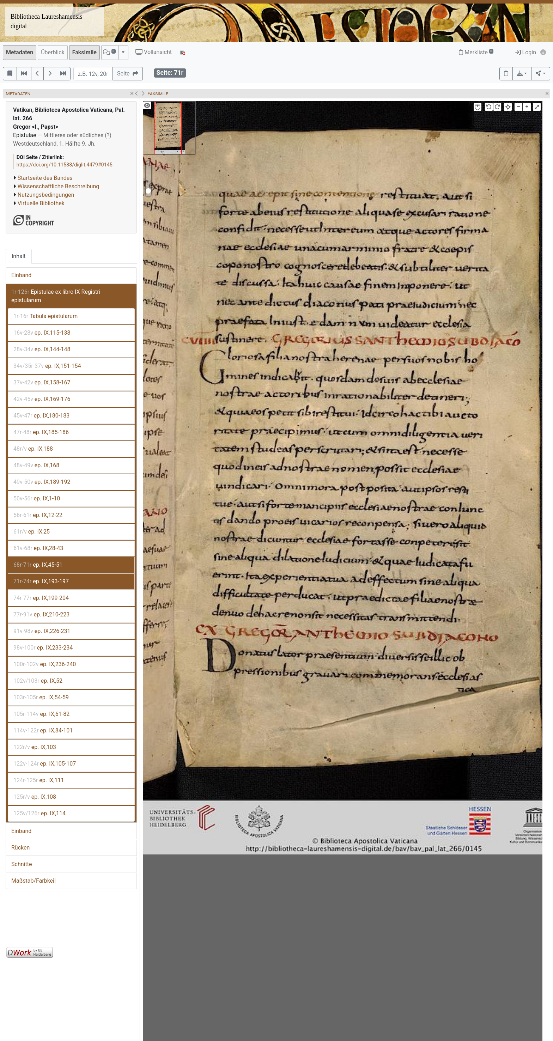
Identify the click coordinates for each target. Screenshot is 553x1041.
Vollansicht (153, 52)
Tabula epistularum (45, 316)
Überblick (53, 52)
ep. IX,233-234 (43, 647)
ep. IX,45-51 (37, 564)
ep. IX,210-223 (41, 614)
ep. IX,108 (34, 796)
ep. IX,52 (37, 680)
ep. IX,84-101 (43, 730)
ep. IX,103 (34, 747)
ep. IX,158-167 (42, 382)
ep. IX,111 (38, 780)
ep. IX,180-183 (41, 415)
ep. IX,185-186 (41, 432)
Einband (21, 275)
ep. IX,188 (33, 448)
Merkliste (476, 52)
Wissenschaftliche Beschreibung (58, 186)
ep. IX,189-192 (42, 482)
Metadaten (19, 52)
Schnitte (21, 864)
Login (525, 52)
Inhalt (19, 256)
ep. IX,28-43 (38, 548)
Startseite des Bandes (45, 178)
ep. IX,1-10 (36, 498)
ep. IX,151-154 (47, 366)
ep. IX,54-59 (41, 697)
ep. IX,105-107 (44, 763)
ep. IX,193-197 (41, 581)
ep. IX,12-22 (37, 515)
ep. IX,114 (39, 813)
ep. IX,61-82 (41, 714)
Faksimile (84, 52)
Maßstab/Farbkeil (33, 880)
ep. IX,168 (36, 465)
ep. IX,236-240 (44, 664)
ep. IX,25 (31, 531)
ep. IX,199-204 (41, 598)
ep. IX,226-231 (42, 631)
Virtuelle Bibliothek (41, 203)
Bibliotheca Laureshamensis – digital (49, 21)
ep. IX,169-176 (42, 399)
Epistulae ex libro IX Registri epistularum (56, 296)
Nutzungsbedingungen (46, 194)
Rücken (20, 847)
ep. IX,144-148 (42, 349)
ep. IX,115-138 (42, 332)
